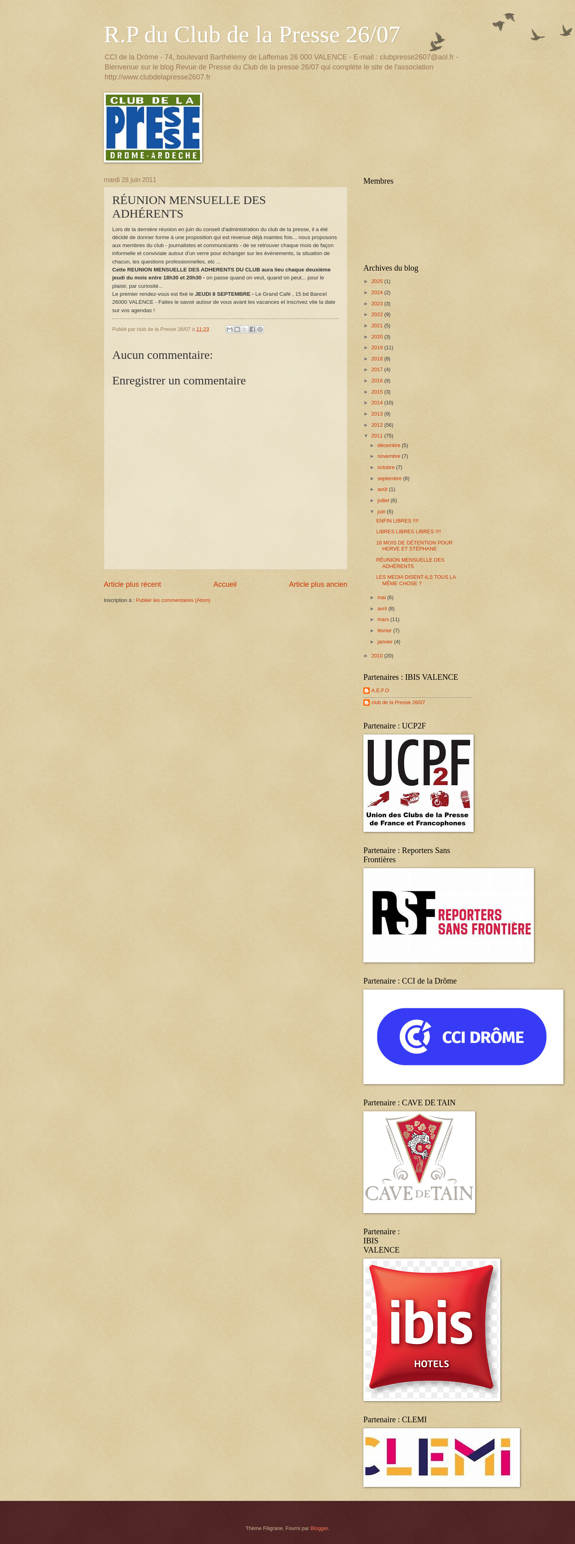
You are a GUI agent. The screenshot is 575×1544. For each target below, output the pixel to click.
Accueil (224, 584)
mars (383, 619)
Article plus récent (132, 584)
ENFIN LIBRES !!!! (397, 521)
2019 (377, 347)
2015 (377, 392)
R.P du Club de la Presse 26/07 (252, 34)
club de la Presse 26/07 (398, 702)
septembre (390, 478)
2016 (377, 381)
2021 (377, 326)
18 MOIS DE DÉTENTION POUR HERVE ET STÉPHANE (414, 546)
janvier (385, 642)
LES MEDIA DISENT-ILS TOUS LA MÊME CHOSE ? (416, 580)
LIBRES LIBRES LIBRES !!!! (408, 531)
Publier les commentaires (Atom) (173, 600)
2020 (377, 337)
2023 (377, 304)
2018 (377, 359)
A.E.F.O (380, 690)
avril (382, 609)
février (385, 630)
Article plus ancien (318, 584)
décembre (389, 445)
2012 (377, 425)
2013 (377, 414)
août (383, 489)
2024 (377, 292)
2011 (377, 436)
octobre (386, 467)
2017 (377, 369)
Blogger (319, 1528)
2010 (377, 656)
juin (382, 512)
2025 (377, 281)
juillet (384, 500)
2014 (377, 403)
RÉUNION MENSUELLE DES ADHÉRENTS (410, 563)
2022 (377, 314)
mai (382, 597)
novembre (389, 456)
